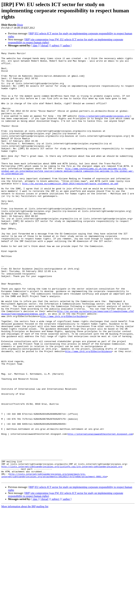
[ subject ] (55, 45)
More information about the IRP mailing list (24, 592)
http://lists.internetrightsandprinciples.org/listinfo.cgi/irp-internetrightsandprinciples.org (61, 549)
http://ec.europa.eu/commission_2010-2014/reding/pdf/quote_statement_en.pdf (70, 210)
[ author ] (67, 45)
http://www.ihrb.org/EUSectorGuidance (63, 369)
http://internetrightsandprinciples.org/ (104, 128)
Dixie (20, 24)
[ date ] (35, 45)
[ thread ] (45, 45)
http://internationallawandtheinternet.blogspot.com (100, 510)
